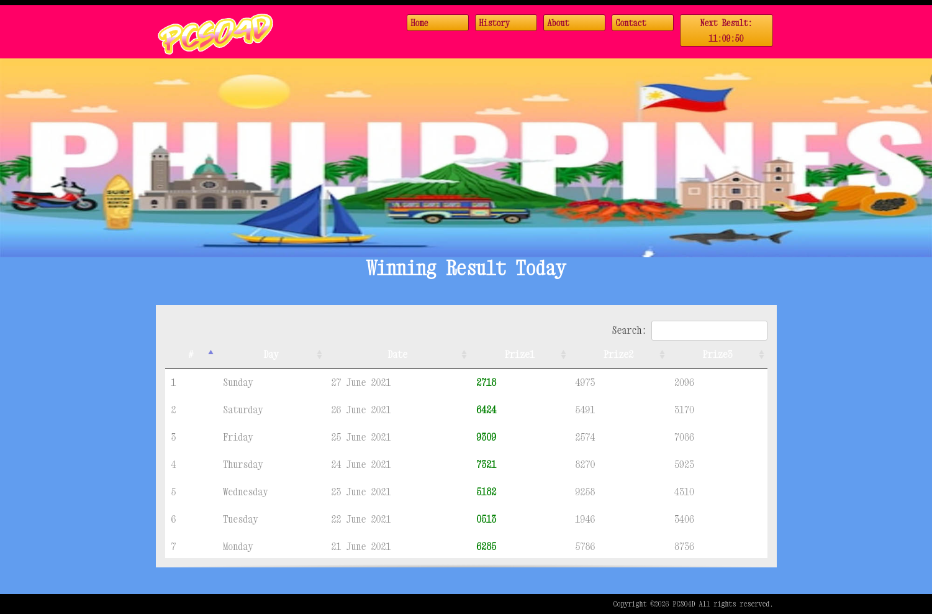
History (494, 22)
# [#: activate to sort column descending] (190, 354)
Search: (689, 330)
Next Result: (726, 31)
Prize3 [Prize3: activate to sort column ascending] (718, 354)
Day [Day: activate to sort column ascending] (270, 354)
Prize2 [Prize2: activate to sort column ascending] (618, 354)
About (558, 22)
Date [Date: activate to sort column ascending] (397, 354)
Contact (631, 22)
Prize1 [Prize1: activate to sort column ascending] (520, 354)
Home (419, 22)
